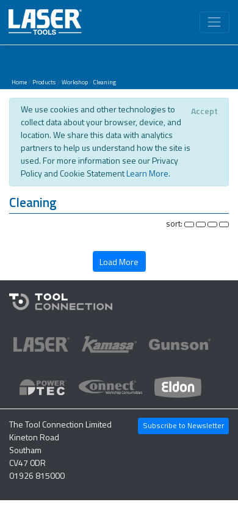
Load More (119, 261)
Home (19, 82)
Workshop (75, 82)
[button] (119, 204)
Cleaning (104, 82)
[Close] (204, 111)
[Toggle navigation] (214, 22)
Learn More (147, 173)
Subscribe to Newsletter (183, 425)
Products (44, 82)
